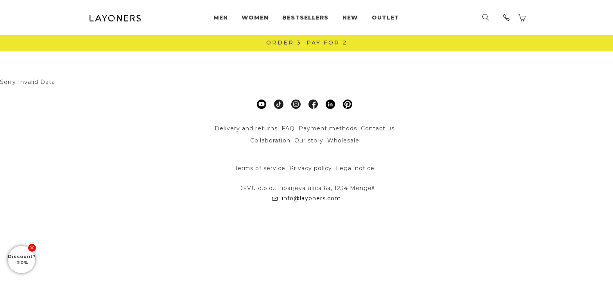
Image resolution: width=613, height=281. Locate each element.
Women (255, 17)
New (350, 17)
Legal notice (355, 168)
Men (220, 17)
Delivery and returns (246, 128)
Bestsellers (305, 17)
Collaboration (270, 140)
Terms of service (260, 168)
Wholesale (343, 140)
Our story (308, 140)
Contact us (377, 128)
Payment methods (328, 128)
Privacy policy (310, 168)
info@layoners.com (310, 198)
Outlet (385, 17)
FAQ (288, 128)
